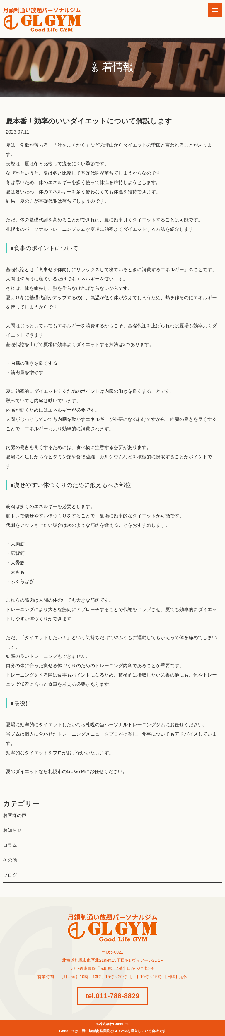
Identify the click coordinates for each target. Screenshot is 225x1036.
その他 (10, 860)
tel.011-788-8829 (112, 996)
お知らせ (12, 830)
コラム (10, 845)
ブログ (10, 874)
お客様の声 (14, 815)
